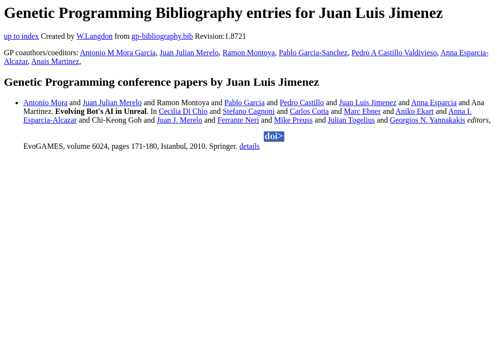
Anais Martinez (55, 61)
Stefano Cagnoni (249, 111)
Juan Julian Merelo (189, 52)
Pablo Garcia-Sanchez (313, 52)
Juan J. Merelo (179, 120)
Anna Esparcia (434, 102)
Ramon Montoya (248, 52)
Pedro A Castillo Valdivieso (394, 52)
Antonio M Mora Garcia (118, 52)
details (249, 146)
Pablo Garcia (244, 102)
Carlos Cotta (309, 111)
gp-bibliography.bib (162, 36)
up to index (21, 36)
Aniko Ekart (415, 111)
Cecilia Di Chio (183, 111)
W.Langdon (94, 36)
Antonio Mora (45, 102)
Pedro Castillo (302, 102)
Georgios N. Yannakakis (427, 120)
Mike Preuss (293, 120)
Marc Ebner (362, 111)
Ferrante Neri (238, 120)
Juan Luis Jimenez (368, 102)
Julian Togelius (351, 120)
